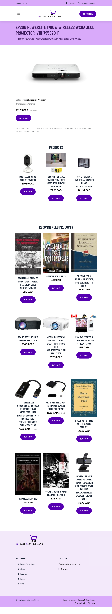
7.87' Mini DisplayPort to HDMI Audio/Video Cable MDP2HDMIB (56, 405)
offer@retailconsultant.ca (85, 3)
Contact (72, 600)
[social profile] (26, 3)
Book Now (88, 14)
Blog (22, 583)
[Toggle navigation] (19, 13)
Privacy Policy (80, 603)
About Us (24, 569)
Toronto (72, 3)
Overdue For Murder (56, 276)
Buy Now (23, 118)
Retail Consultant (27, 564)
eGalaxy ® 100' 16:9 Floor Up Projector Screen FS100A (84, 340)
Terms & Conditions (86, 600)
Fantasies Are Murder (28, 498)
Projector (42, 100)
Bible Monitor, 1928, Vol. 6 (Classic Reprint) (84, 424)
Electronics (32, 100)
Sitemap (91, 603)
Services (23, 574)
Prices (22, 579)
